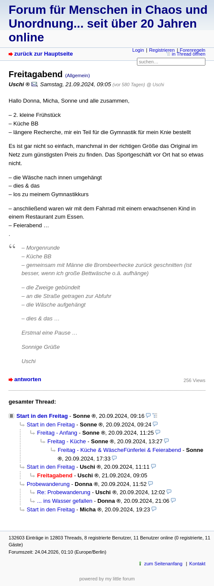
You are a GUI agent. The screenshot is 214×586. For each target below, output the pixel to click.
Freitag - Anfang (57, 432)
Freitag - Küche (66, 441)
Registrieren (161, 50)
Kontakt (197, 563)
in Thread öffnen (188, 53)
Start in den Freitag (42, 416)
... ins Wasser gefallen (64, 501)
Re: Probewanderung (63, 492)
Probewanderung (48, 484)
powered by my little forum (107, 578)
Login (138, 50)
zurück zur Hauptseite (43, 53)
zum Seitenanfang (163, 563)
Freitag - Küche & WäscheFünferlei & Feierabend (119, 450)
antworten (27, 379)
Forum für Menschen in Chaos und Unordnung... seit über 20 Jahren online (108, 23)
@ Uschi (155, 84)
